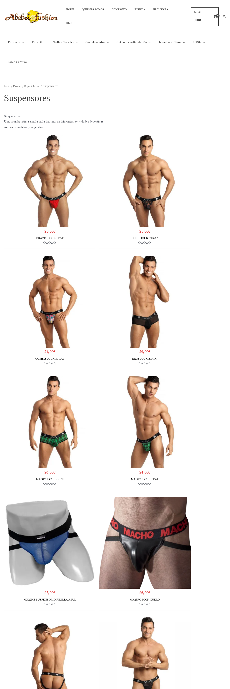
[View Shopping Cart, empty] (205, 11)
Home (4, 637)
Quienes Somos (10, 642)
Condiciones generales (94, 648)
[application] (21, 31)
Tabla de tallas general (175, 637)
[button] (224, 11)
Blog (3, 664)
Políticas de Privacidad (95, 637)
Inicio (7, 55)
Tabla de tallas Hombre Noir (179, 642)
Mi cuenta (6, 658)
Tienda (4, 653)
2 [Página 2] (17, 612)
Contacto (6, 648)
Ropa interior (32, 55)
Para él (17, 55)
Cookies (85, 642)
